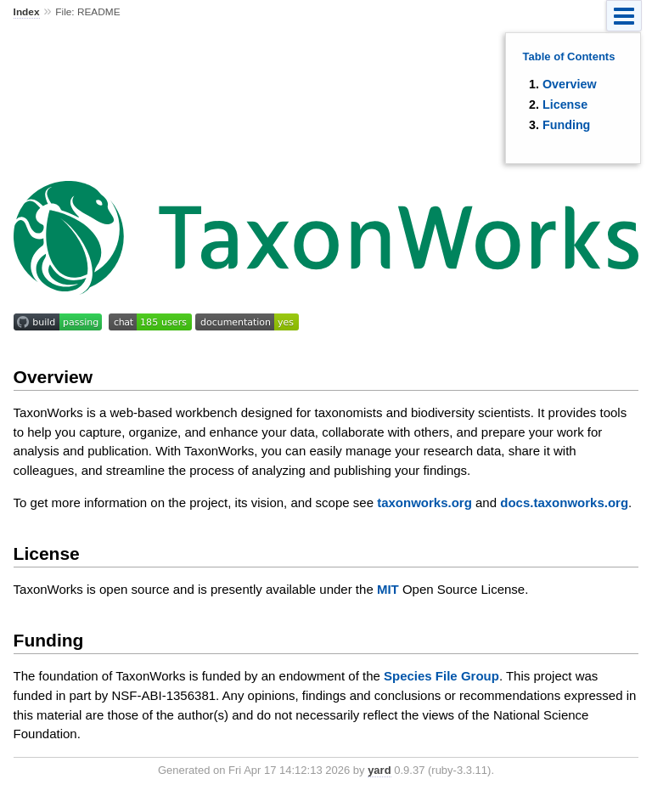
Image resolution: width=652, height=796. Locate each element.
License (564, 104)
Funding (566, 125)
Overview (569, 84)
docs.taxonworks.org (564, 502)
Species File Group (441, 676)
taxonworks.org (424, 502)
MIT (388, 589)
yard (379, 770)
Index (27, 12)
